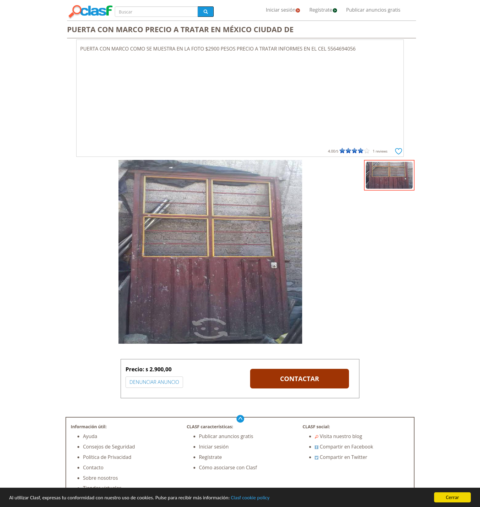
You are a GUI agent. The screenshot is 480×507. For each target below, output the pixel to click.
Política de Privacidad (107, 457)
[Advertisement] (240, 98)
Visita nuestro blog (338, 436)
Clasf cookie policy (250, 497)
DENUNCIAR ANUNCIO (154, 382)
